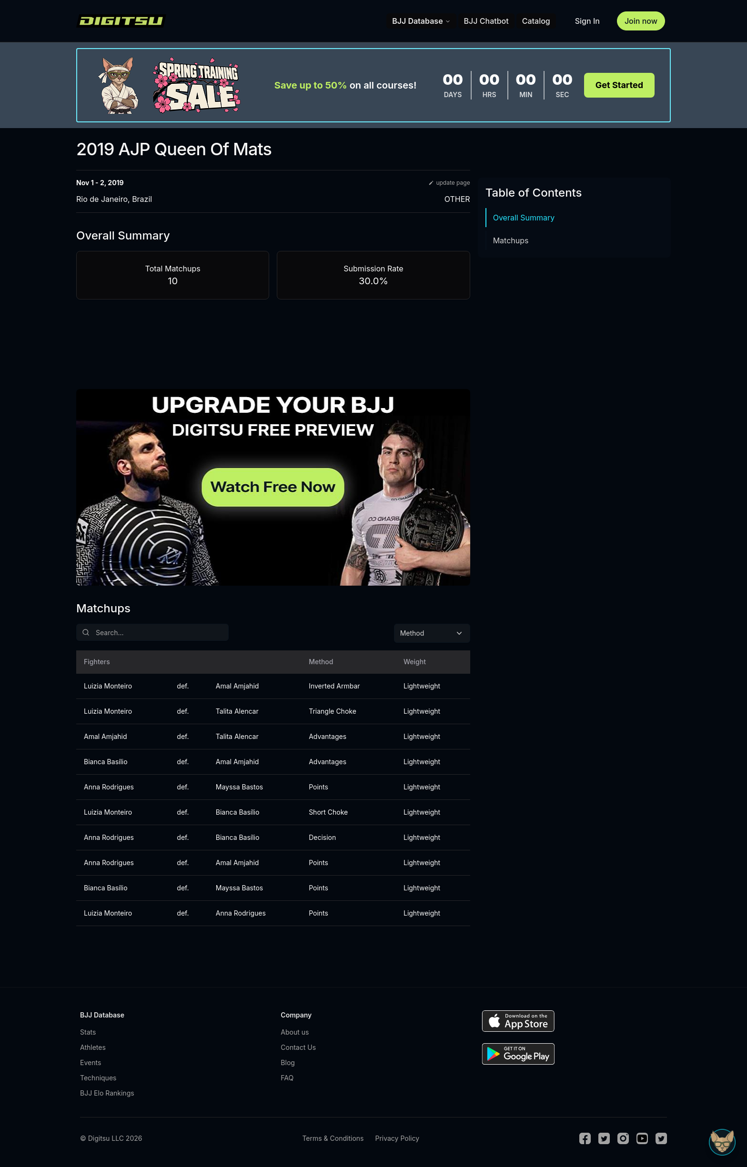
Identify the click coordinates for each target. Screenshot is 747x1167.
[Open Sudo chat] (722, 1142)
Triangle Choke (332, 711)
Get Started (619, 85)
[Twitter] (604, 1138)
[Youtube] (642, 1138)
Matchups (511, 240)
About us (295, 1032)
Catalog (536, 21)
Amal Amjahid (237, 686)
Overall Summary (524, 217)
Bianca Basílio (106, 762)
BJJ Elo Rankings (107, 1093)
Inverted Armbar (334, 686)
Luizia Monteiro (108, 686)
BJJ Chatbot (486, 21)
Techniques (98, 1078)
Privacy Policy (397, 1138)
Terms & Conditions (332, 1138)
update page (449, 182)
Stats (88, 1032)
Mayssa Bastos (239, 787)
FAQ (287, 1078)
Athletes (93, 1047)
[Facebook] (585, 1138)
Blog (288, 1062)
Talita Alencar (237, 711)
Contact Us (298, 1047)
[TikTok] (661, 1138)
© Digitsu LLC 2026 (111, 1138)
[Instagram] (623, 1138)
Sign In (587, 21)
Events (90, 1062)
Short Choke (328, 812)
